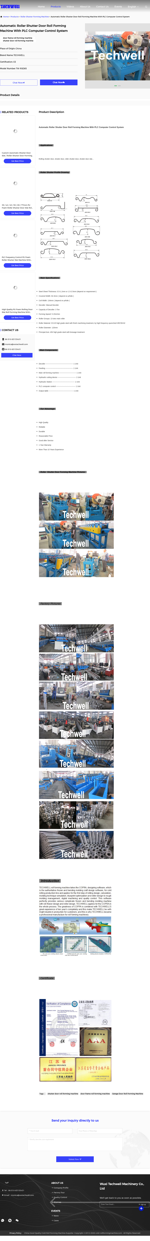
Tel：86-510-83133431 (13, 1190)
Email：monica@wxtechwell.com (18, 1195)
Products (56, 6)
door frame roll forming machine (95, 1094)
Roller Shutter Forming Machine (34, 17)
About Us (85, 6)
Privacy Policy (15, 1233)
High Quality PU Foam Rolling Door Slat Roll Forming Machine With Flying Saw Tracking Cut (17, 312)
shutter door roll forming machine (63, 1094)
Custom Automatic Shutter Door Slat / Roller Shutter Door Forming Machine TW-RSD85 (17, 156)
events (118, 6)
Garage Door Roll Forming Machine (127, 1094)
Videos (70, 6)
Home (41, 6)
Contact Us (102, 6)
